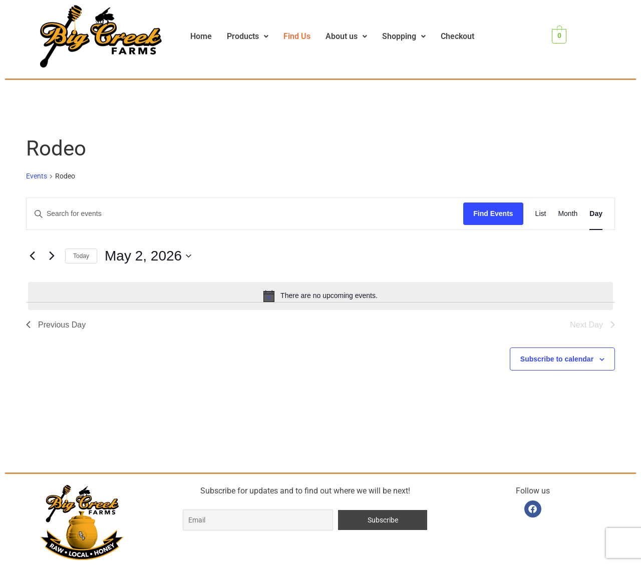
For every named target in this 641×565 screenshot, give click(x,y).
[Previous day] (32, 256)
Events (36, 176)
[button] (247, 36)
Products (247, 36)
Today (81, 256)
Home (201, 36)
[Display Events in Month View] (567, 214)
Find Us (296, 36)
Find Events (493, 214)
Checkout (457, 36)
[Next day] (52, 256)
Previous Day (56, 324)
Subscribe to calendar (556, 359)
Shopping (404, 36)
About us (346, 36)
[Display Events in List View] (540, 214)
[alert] (320, 296)
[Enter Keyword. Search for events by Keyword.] (245, 214)
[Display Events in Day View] (595, 214)
